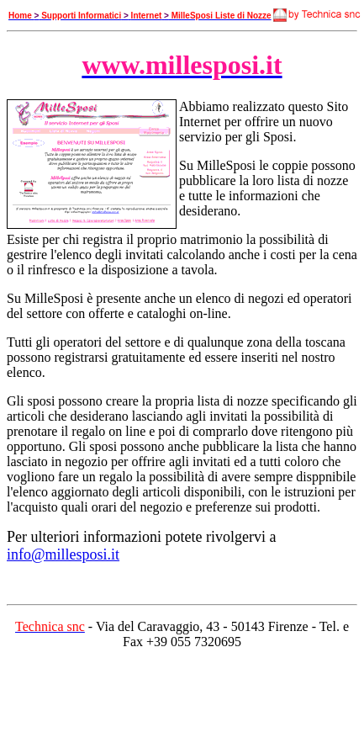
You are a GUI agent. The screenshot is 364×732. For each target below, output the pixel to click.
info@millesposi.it (63, 554)
